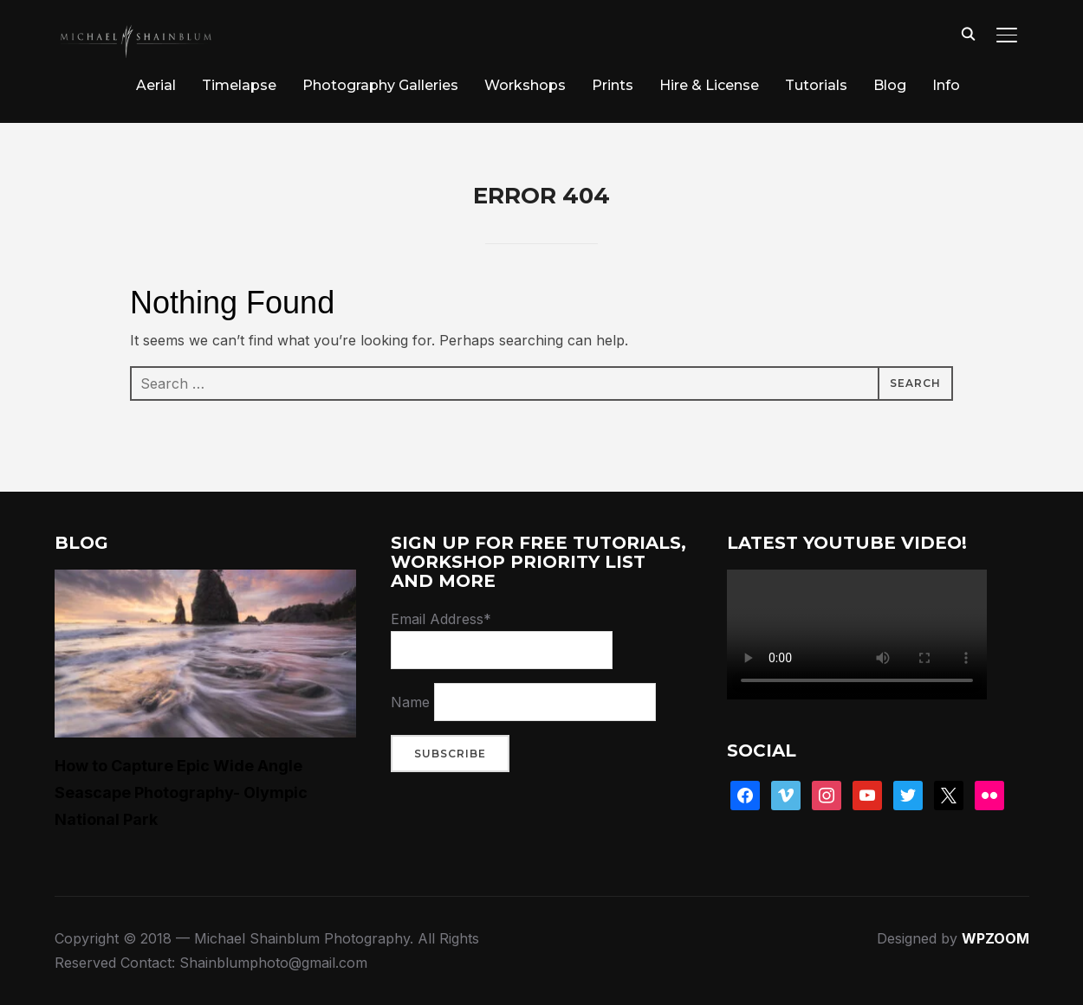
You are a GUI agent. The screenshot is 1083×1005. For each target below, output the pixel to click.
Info (946, 85)
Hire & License (709, 85)
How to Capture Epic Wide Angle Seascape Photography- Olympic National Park (181, 792)
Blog (889, 85)
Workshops (525, 85)
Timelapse (239, 85)
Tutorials (816, 85)
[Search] (968, 33)
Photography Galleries (380, 85)
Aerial (156, 85)
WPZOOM (995, 938)
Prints (612, 85)
